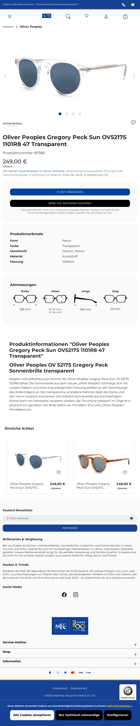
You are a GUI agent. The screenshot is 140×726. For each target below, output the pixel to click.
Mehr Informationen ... (120, 706)
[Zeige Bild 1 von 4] (60, 113)
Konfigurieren (117, 715)
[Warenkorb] (125, 15)
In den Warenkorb (70, 192)
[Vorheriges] (5, 76)
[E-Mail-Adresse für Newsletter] (64, 518)
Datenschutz (79, 688)
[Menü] (10, 15)
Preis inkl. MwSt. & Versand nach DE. (86, 174)
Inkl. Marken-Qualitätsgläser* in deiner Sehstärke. (34, 171)
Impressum (60, 688)
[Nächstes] (134, 76)
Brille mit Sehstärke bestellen (70, 203)
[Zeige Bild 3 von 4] (73, 113)
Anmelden (70, 528)
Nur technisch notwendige (79, 715)
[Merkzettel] (86, 15)
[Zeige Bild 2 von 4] (66, 113)
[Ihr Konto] (106, 15)
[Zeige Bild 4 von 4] (79, 113)
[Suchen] (68, 15)
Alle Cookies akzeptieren (32, 715)
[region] (70, 76)
